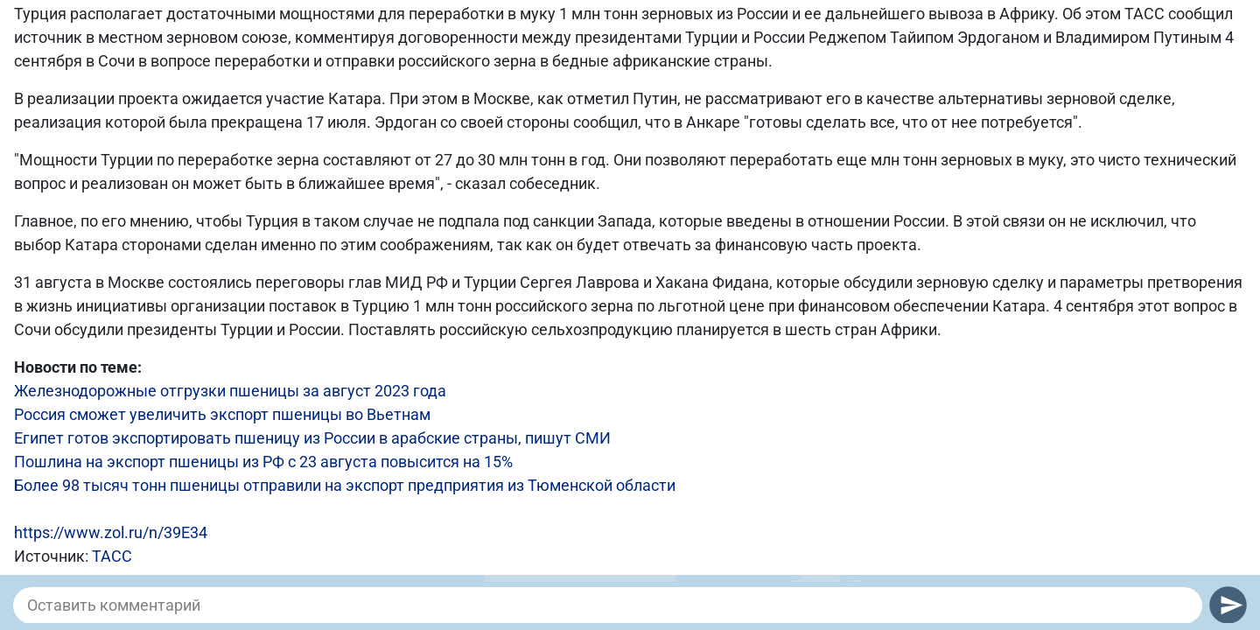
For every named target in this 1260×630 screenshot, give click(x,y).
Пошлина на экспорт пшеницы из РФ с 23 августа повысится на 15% (263, 461)
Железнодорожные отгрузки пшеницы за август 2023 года (230, 391)
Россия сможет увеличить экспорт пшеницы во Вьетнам (222, 414)
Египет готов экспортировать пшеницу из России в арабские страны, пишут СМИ (312, 438)
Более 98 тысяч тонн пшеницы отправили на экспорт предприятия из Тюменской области (345, 485)
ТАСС (112, 556)
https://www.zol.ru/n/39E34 (110, 532)
